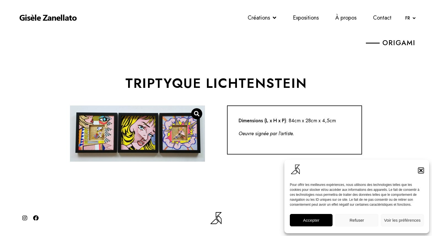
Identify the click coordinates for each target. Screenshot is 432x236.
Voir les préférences (402, 220)
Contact (382, 18)
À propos (346, 18)
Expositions (306, 18)
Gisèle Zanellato (48, 17)
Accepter (311, 220)
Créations (262, 17)
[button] (421, 170)
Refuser (357, 220)
